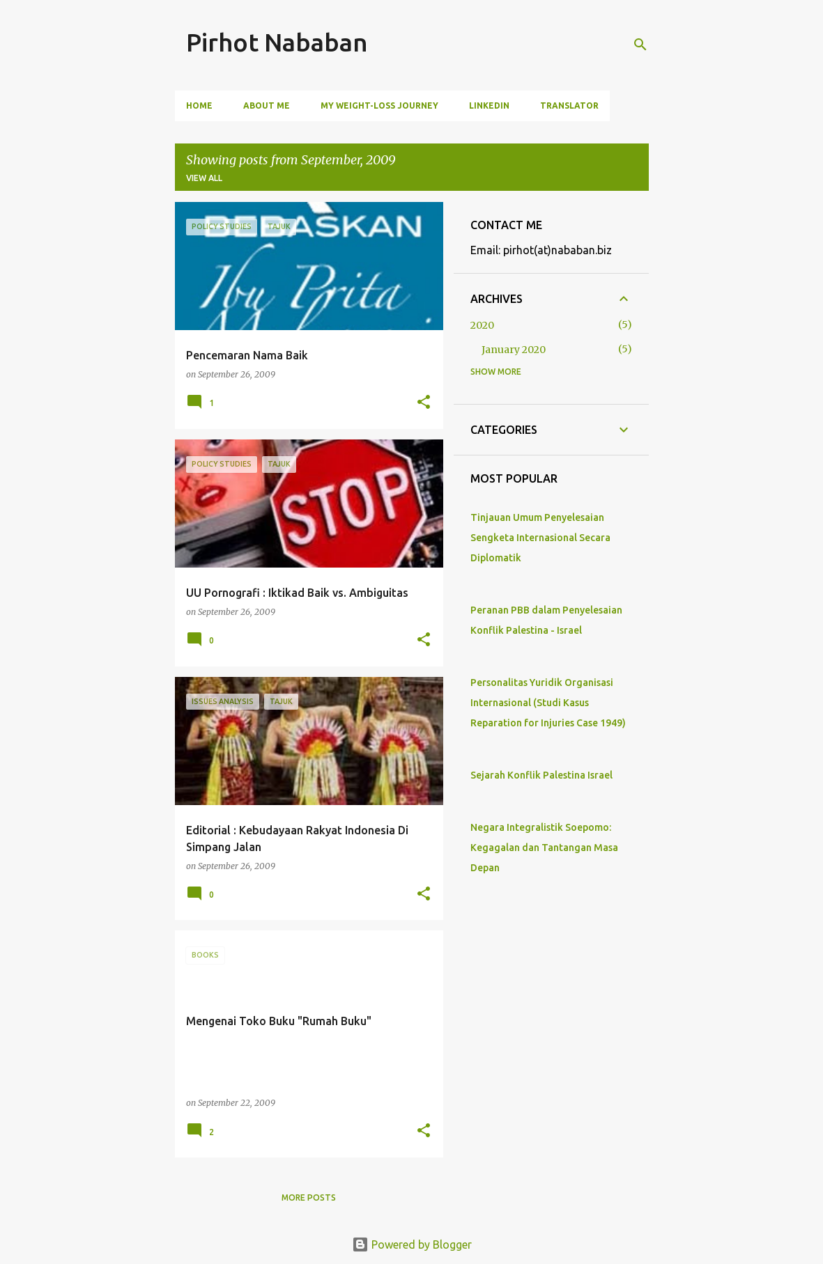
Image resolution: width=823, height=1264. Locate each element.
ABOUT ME (266, 105)
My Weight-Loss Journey (379, 105)
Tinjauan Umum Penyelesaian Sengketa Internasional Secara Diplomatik (540, 537)
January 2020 (514, 349)
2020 (482, 325)
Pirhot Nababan (277, 42)
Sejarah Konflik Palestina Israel (541, 775)
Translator (569, 105)
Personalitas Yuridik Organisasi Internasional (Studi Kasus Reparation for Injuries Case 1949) (548, 702)
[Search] (640, 44)
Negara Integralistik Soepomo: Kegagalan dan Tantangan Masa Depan (544, 847)
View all (204, 177)
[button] (423, 402)
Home (199, 105)
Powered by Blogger (412, 1244)
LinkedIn (489, 105)
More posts (309, 1197)
